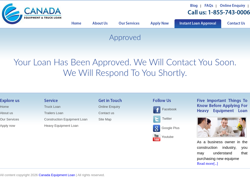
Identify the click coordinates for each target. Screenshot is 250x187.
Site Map (104, 119)
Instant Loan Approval (198, 24)
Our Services (129, 24)
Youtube (167, 137)
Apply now (7, 126)
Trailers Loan (53, 113)
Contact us (106, 113)
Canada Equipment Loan (57, 175)
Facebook (165, 110)
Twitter (167, 118)
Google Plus (171, 128)
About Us (100, 24)
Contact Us (236, 24)
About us (6, 113)
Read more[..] (207, 163)
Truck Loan (52, 107)
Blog (194, 6)
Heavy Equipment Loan (61, 126)
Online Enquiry (232, 6)
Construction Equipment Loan (65, 119)
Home (76, 24)
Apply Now (160, 24)
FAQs (209, 6)
